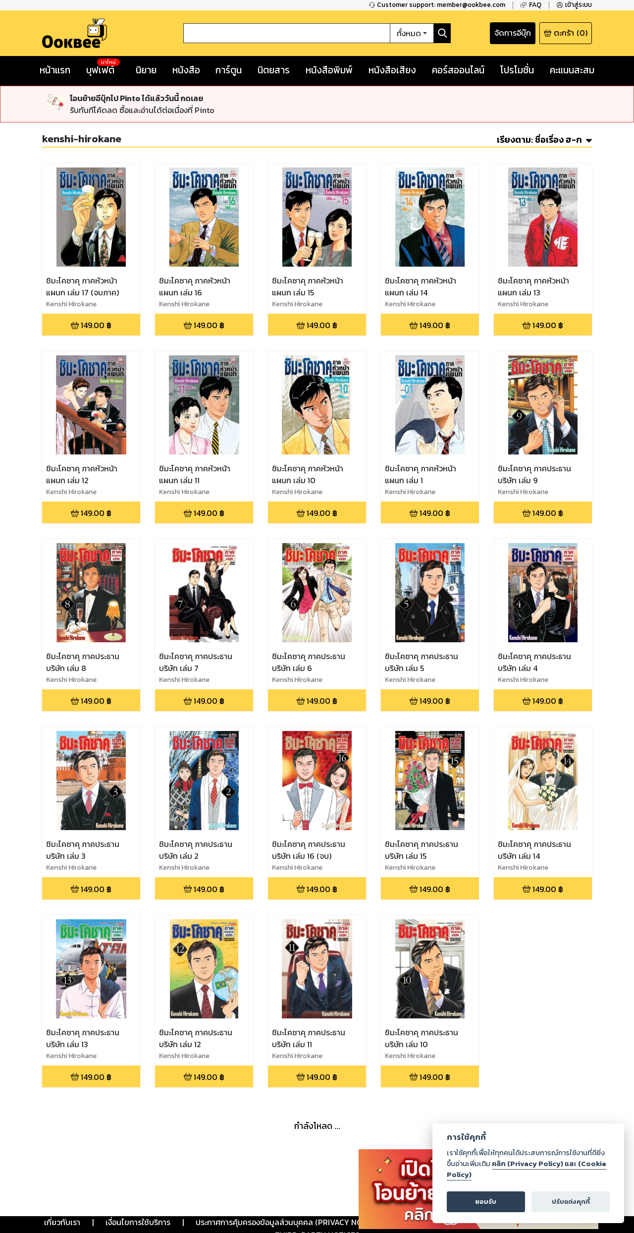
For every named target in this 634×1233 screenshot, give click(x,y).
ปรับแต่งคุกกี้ (571, 1201)
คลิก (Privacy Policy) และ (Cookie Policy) (526, 1169)
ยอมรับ (485, 1201)
